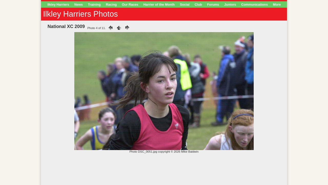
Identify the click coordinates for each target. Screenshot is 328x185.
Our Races (130, 4)
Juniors (230, 4)
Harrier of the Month (159, 4)
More (277, 4)
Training (94, 4)
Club (198, 4)
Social (185, 4)
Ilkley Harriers (58, 4)
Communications (254, 4)
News (78, 4)
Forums (213, 4)
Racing (111, 4)
